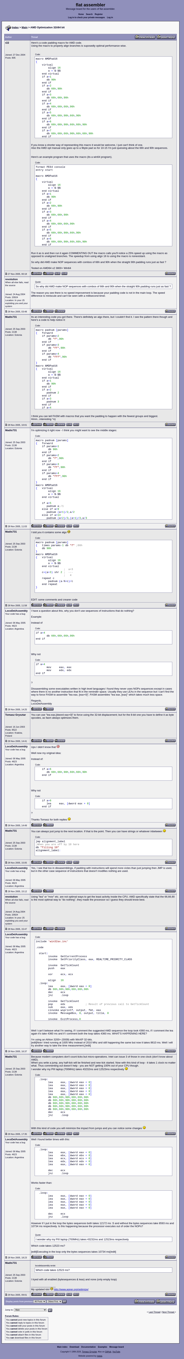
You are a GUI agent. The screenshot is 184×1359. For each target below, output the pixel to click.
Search (89, 14)
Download (74, 1347)
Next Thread (168, 1312)
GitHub (108, 1352)
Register (99, 14)
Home (81, 14)
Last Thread (155, 1312)
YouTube (116, 1352)
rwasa (99, 1356)
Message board (116, 1347)
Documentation (88, 1347)
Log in (110, 17)
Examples (102, 1347)
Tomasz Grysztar (89, 1352)
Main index (62, 1347)
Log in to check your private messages (86, 17)
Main (25, 27)
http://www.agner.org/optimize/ (71, 1289)
